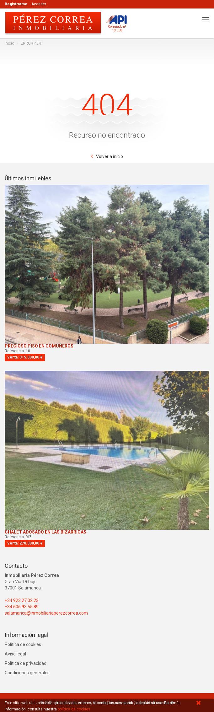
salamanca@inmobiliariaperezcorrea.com (46, 613)
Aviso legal (15, 653)
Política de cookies (23, 644)
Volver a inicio (109, 156)
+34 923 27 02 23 (22, 600)
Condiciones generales (27, 672)
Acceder (38, 4)
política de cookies (74, 709)
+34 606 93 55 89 (22, 606)
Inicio (9, 43)
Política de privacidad (25, 663)
